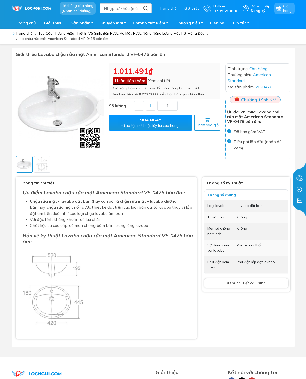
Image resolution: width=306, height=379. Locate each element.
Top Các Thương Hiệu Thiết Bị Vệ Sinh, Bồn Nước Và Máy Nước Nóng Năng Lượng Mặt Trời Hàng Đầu (121, 33)
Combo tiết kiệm (152, 23)
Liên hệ (217, 22)
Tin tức (242, 23)
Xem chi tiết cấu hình (246, 283)
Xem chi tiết (159, 80)
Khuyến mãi (115, 23)
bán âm (175, 192)
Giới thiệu (192, 8)
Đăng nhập (260, 6)
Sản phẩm (83, 23)
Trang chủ (168, 8)
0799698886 (149, 94)
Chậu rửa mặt (43, 201)
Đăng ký (258, 10)
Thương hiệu (190, 23)
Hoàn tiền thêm (130, 80)
